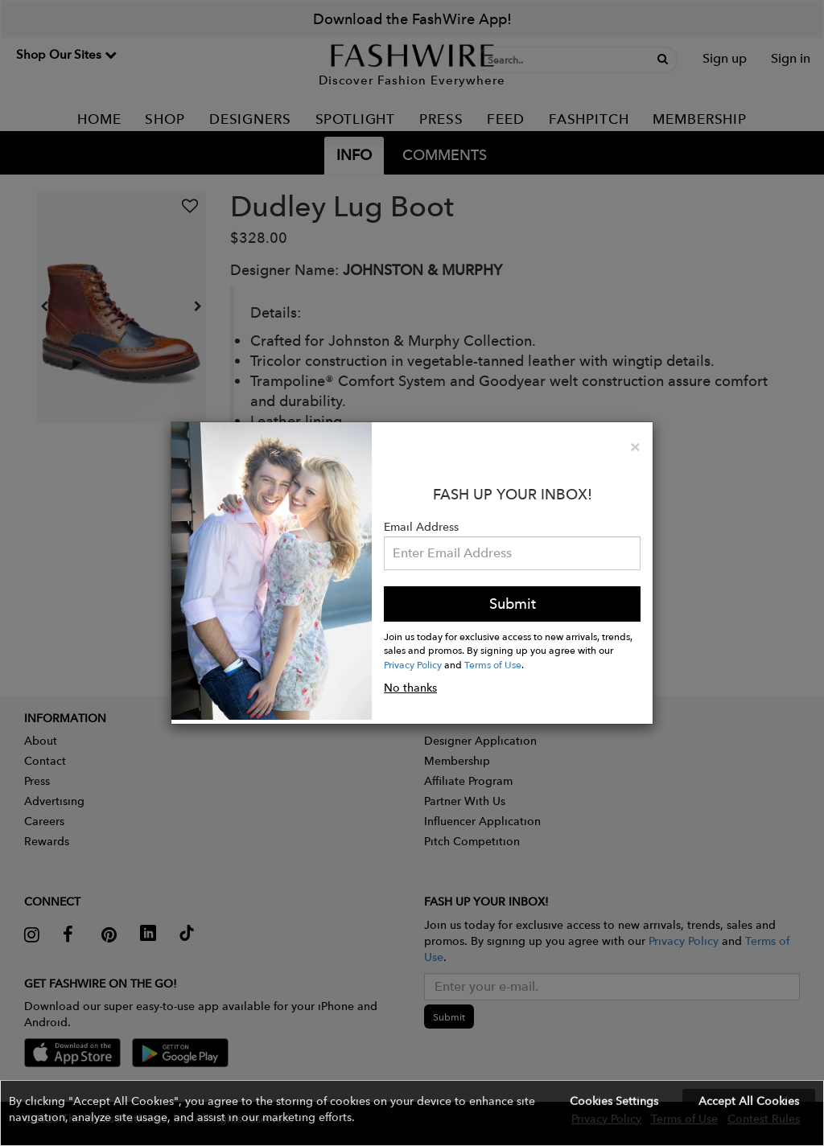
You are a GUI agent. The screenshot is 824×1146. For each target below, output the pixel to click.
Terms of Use (492, 664)
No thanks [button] (410, 687)
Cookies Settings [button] (614, 1101)
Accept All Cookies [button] (748, 1101)
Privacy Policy (413, 664)
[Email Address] (512, 553)
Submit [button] (512, 603)
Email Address (421, 527)
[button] (412, 1113)
